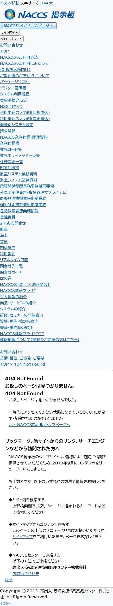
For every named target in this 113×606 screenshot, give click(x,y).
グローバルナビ (12, 38)
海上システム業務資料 (18, 180)
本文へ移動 (9, 3)
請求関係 (7, 131)
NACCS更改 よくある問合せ (25, 284)
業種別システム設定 (16, 124)
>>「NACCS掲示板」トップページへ (39, 424)
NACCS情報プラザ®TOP (22, 333)
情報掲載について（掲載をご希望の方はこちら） (39, 339)
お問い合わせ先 (26, 573)
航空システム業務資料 (18, 174)
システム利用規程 (15, 94)
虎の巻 (6, 278)
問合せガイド (10, 272)
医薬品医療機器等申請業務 (23, 198)
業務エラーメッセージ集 (20, 155)
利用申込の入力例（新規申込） (25, 112)
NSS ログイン (12, 106)
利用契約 (7, 253)
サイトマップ (23, 536)
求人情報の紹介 (13, 296)
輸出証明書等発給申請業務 (23, 204)
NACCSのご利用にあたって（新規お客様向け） (24, 66)
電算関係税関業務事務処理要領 (27, 186)
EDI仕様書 (9, 167)
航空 (4, 229)
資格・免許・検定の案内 (19, 321)
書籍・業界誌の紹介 (16, 327)
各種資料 (7, 217)
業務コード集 (11, 149)
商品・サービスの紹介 (18, 303)
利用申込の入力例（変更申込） (25, 118)
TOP (4, 364)
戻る (9, 579)
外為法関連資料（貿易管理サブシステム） (34, 192)
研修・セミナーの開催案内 (21, 315)
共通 (4, 241)
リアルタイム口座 (14, 259)
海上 (4, 235)
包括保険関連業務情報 (19, 211)
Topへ (6, 603)
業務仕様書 (9, 143)
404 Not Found (29, 364)
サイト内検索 (10, 32)
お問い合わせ (11, 45)
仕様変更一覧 (11, 161)
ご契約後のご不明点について (25, 75)
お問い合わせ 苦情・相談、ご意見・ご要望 (22, 355)
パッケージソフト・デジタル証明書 (15, 85)
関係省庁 (7, 247)
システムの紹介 (13, 309)
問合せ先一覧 (11, 266)
